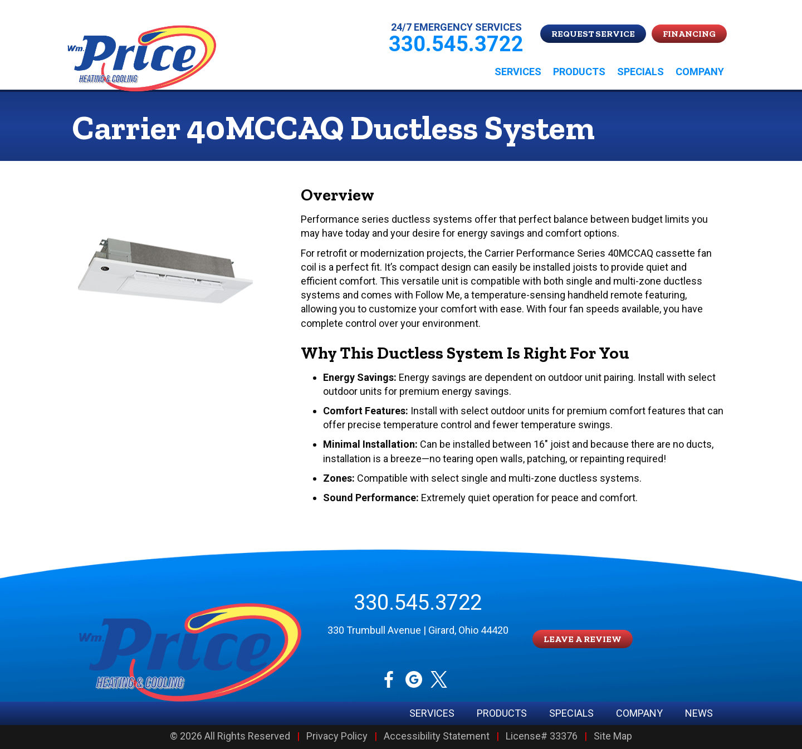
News (699, 713)
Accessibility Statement (437, 736)
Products (579, 71)
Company (700, 71)
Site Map (613, 736)
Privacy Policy (337, 736)
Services (518, 71)
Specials (640, 71)
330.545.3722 (418, 602)
